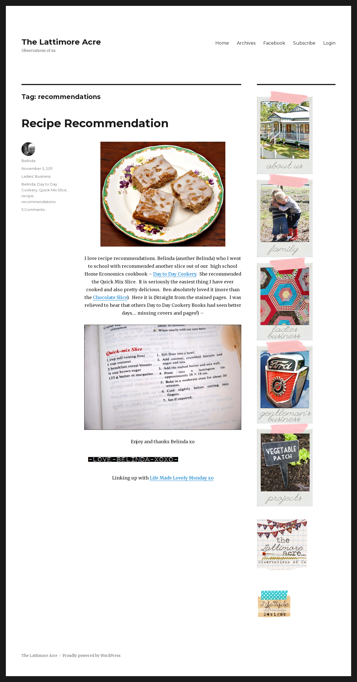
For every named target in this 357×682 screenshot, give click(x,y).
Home (222, 43)
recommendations (38, 201)
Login (329, 43)
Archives (246, 43)
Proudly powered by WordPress (91, 655)
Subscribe (304, 43)
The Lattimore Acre (61, 42)
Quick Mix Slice (53, 190)
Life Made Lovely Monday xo (182, 478)
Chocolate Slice (110, 297)
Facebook (274, 43)
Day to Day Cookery (174, 274)
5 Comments (33, 209)
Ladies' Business (35, 176)
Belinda (28, 160)
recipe (27, 196)
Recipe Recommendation (95, 123)
